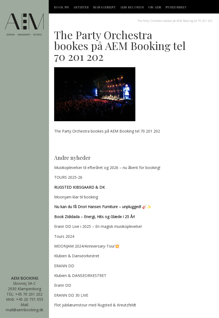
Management (104, 7)
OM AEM (154, 7)
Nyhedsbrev (176, 7)
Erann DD (62, 285)
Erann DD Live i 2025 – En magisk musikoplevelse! (98, 226)
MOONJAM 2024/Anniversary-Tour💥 (86, 246)
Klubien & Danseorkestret (76, 255)
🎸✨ (102, 206)
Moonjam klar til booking (76, 196)
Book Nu (61, 7)
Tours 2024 (64, 236)
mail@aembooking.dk (24, 309)
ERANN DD (64, 265)
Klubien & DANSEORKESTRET (80, 275)
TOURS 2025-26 (68, 177)
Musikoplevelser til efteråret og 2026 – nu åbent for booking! (107, 167)
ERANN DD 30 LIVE (71, 295)
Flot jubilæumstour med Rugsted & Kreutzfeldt (95, 304)
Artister (81, 7)
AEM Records (132, 7)
